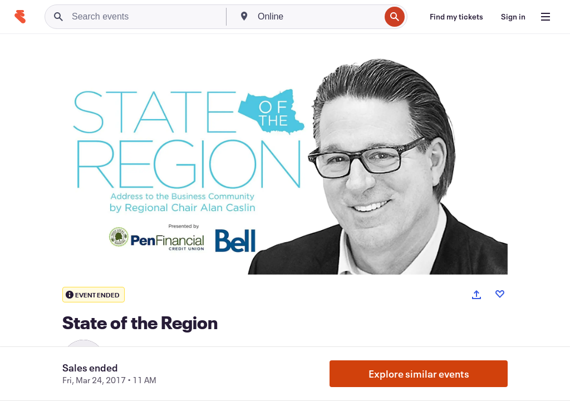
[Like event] (500, 294)
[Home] (20, 16)
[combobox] (318, 17)
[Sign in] (513, 17)
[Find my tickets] (456, 17)
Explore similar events (418, 373)
